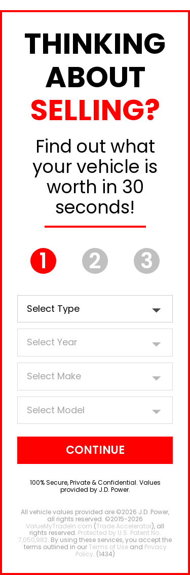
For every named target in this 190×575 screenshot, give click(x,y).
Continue (95, 450)
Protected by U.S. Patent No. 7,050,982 (89, 536)
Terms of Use (108, 547)
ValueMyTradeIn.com (59, 526)
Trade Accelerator (123, 526)
